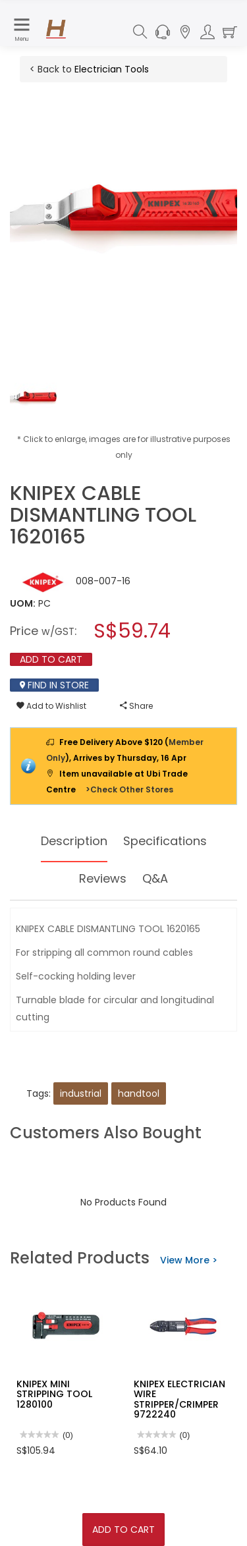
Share (136, 705)
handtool (138, 1093)
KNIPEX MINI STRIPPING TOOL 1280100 (54, 1394)
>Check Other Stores (129, 789)
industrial (80, 1093)
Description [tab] (74, 841)
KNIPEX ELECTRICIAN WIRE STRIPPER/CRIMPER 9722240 (179, 1399)
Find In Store (54, 685)
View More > (188, 1260)
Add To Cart (123, 1529)
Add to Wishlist (51, 705)
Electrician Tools (111, 69)
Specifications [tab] (165, 841)
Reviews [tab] (102, 878)
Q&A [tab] (155, 878)
